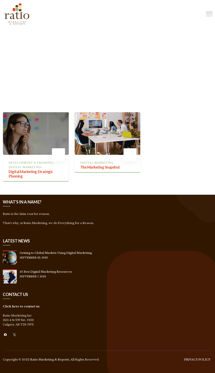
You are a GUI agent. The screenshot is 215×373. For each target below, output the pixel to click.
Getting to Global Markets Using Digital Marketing (56, 253)
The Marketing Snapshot (100, 167)
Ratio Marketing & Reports (49, 359)
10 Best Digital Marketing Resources (46, 271)
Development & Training (31, 162)
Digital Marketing (25, 167)
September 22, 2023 (34, 257)
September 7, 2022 (33, 276)
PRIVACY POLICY (197, 359)
